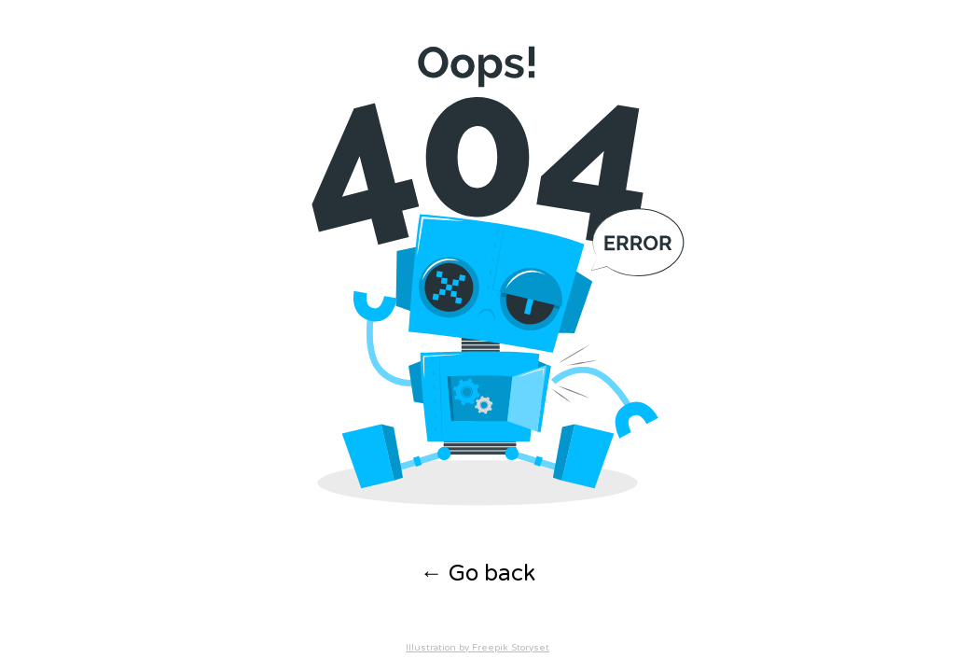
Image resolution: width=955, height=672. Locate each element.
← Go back (478, 573)
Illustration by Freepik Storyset (477, 647)
